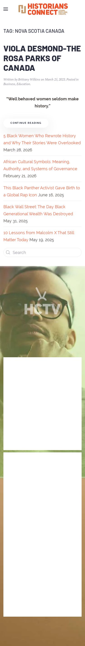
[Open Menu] (5, 9)
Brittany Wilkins (29, 79)
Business (9, 84)
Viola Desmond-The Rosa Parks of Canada (42, 58)
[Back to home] (42, 9)
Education (23, 84)
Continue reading (25, 123)
